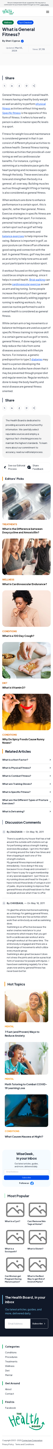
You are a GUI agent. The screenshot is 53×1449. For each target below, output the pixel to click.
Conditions (9, 631)
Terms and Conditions (24, 1444)
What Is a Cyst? (12, 1221)
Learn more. (44, 5)
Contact (9, 1393)
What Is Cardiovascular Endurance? (24, 584)
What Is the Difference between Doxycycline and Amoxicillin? (22, 530)
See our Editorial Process (14, 467)
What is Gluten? (35, 1248)
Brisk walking (37, 279)
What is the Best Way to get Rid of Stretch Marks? (36, 1279)
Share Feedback (35, 467)
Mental (9, 1026)
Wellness (8, 579)
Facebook (10, 1407)
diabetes (36, 359)
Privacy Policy (8, 1444)
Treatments (9, 524)
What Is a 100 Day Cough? (18, 635)
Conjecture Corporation (32, 1440)
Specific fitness (11, 112)
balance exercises (13, 236)
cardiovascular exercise (26, 284)
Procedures (11, 1356)
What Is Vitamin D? (13, 687)
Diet (4, 682)
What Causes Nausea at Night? (24, 1136)
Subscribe (26, 1178)
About (8, 1389)
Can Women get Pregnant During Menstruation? (13, 1279)
